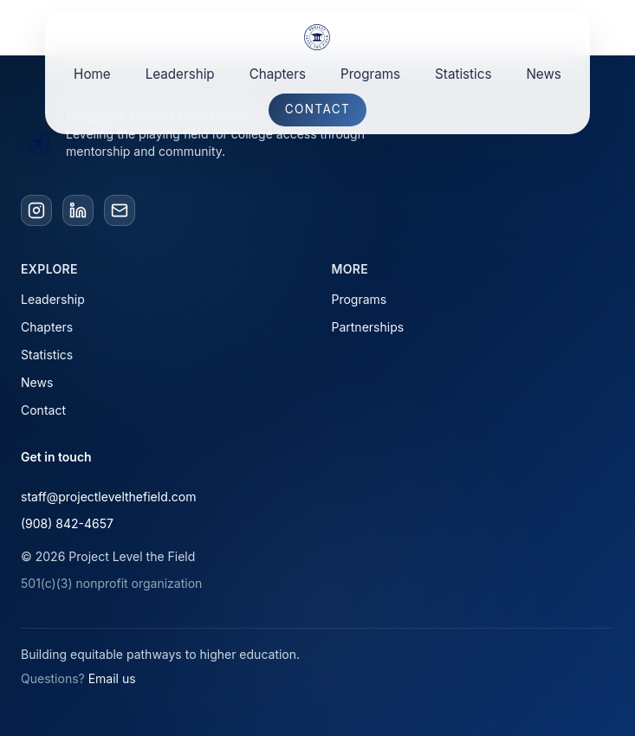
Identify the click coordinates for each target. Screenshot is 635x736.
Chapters (277, 74)
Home (92, 74)
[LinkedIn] (78, 210)
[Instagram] (36, 210)
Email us (112, 678)
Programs (370, 74)
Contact (317, 109)
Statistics (463, 74)
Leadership (180, 74)
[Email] (119, 210)
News (543, 74)
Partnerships (368, 327)
